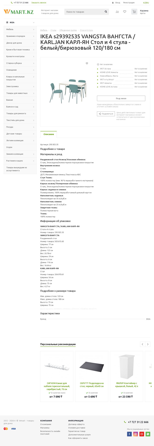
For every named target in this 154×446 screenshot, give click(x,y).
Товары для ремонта (16, 113)
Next (147, 344)
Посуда (9, 127)
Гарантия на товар (76, 431)
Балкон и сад (12, 107)
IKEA (12, 22)
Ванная (9, 100)
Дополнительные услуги (79, 435)
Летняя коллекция (14, 140)
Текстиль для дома (15, 120)
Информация (75, 421)
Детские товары (14, 134)
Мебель (9, 29)
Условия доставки (76, 428)
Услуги (9, 147)
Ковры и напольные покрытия (15, 78)
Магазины (44, 428)
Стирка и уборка (14, 63)
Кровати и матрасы (15, 56)
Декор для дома (14, 43)
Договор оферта (76, 424)
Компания (46, 421)
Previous (142, 344)
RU (147, 3)
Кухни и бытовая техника (18, 50)
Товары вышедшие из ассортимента (16, 168)
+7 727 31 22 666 (21, 3)
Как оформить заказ (78, 438)
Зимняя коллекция (14, 154)
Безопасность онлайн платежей (50, 432)
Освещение (11, 70)
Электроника (12, 86)
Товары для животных (17, 93)
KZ (144, 3)
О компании (45, 424)
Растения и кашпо (14, 161)
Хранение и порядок (15, 36)
